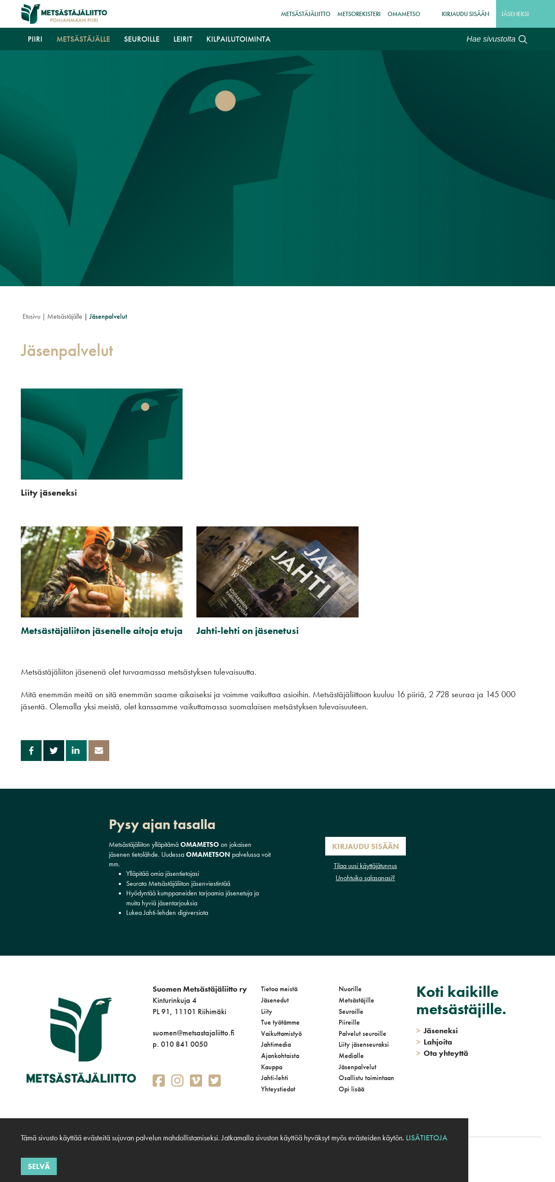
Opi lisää (351, 1089)
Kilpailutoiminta (238, 39)
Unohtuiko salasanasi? (365, 877)
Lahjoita (434, 1042)
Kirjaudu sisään (465, 14)
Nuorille (350, 988)
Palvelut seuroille (362, 1033)
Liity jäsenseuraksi (364, 1044)
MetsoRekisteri (359, 14)
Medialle (351, 1055)
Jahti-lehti (274, 1077)
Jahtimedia (276, 1044)
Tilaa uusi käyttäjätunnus (365, 865)
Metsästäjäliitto (305, 14)
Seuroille (142, 39)
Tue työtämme (280, 1022)
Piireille (349, 1022)
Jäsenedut (275, 1000)
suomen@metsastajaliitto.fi (193, 1033)
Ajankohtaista (280, 1055)
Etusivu (31, 316)
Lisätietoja (426, 1138)
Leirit (183, 39)
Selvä (39, 1166)
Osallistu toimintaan (366, 1077)
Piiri (35, 39)
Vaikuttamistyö (281, 1033)
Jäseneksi (515, 14)
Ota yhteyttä (442, 1053)
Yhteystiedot (278, 1089)
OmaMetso (404, 14)
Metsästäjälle (83, 39)
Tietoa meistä (279, 988)
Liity (266, 1011)
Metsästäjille (356, 1000)
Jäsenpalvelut (357, 1066)
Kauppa (271, 1066)
